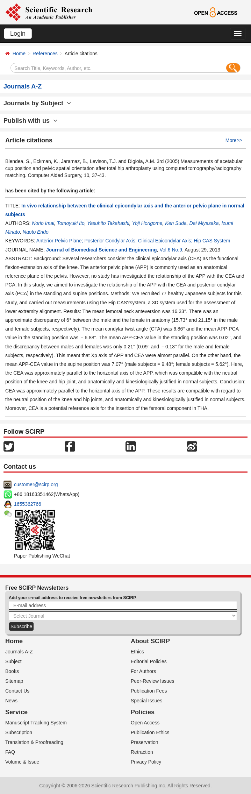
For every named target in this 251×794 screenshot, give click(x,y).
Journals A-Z (19, 651)
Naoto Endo (36, 232)
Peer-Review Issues (152, 681)
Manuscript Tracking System (36, 722)
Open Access (145, 722)
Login (18, 33)
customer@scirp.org (36, 484)
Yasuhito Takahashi (108, 223)
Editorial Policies (149, 661)
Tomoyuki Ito (71, 223)
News (11, 700)
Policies (143, 712)
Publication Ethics (150, 732)
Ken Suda (176, 223)
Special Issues (146, 700)
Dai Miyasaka (204, 223)
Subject (13, 661)
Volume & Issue (22, 762)
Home (19, 53)
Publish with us (30, 120)
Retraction (142, 752)
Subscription (18, 732)
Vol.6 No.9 (170, 250)
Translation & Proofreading (34, 742)
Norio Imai (43, 223)
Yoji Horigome (147, 223)
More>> (233, 140)
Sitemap (14, 681)
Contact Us (17, 691)
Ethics (137, 651)
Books (12, 671)
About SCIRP (150, 641)
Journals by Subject (37, 103)
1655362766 (27, 504)
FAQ (10, 752)
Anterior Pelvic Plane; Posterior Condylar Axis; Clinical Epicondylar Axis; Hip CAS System (133, 240)
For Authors (143, 671)
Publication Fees (149, 691)
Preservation (144, 742)
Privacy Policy (146, 762)
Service (16, 712)
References (45, 53)
